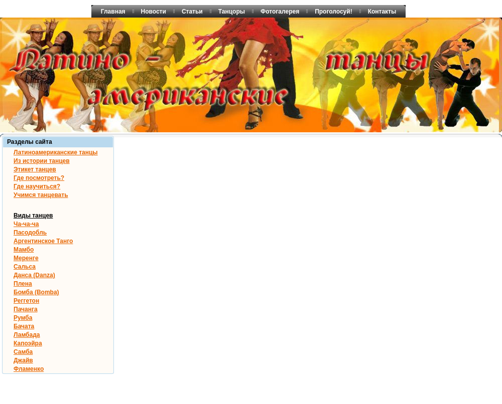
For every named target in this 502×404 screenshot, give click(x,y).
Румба (23, 317)
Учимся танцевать (41, 194)
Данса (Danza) (34, 275)
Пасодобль (30, 232)
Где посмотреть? (39, 177)
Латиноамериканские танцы (56, 152)
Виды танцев (33, 215)
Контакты (382, 11)
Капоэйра (28, 343)
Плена (23, 283)
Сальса (25, 266)
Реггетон (26, 300)
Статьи (192, 11)
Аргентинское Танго (43, 241)
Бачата (24, 326)
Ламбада (27, 334)
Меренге (26, 258)
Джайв (23, 360)
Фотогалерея (280, 11)
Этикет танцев (35, 169)
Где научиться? (37, 186)
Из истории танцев (42, 160)
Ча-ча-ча (26, 224)
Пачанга (26, 309)
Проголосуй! (333, 11)
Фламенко (29, 368)
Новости (153, 11)
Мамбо (24, 249)
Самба (23, 351)
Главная (113, 11)
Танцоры (231, 11)
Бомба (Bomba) (36, 292)
